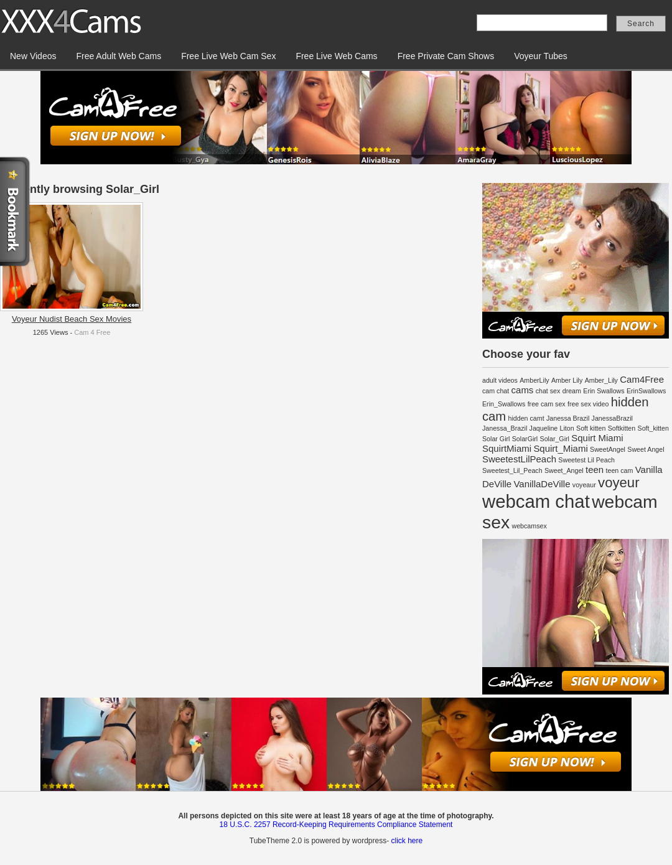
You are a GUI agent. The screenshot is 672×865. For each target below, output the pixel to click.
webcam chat (536, 501)
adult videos (500, 380)
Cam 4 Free (92, 332)
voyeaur (584, 485)
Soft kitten (590, 428)
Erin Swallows (603, 391)
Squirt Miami (597, 437)
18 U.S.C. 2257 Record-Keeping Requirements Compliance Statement (336, 824)
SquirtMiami (506, 448)
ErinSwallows (646, 391)
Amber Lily (566, 380)
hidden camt (526, 418)
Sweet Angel (645, 449)
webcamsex (528, 526)
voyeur (618, 482)
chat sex (548, 391)
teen (595, 469)
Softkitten (621, 428)
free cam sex (547, 404)
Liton (567, 428)
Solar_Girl (554, 438)
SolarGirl (525, 438)
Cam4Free (642, 379)
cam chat (495, 391)
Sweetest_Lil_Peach (512, 470)
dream (571, 391)
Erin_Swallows (503, 404)
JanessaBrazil (612, 418)
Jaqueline (544, 428)
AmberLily (534, 380)
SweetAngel (607, 449)
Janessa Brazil (567, 418)
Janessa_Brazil (504, 428)
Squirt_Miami (560, 448)
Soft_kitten (653, 428)
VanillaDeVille (542, 484)
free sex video (588, 404)
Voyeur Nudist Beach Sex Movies (71, 319)
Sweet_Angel (564, 470)
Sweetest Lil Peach (586, 460)
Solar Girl (496, 438)
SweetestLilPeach (519, 459)
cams (522, 390)
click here (406, 840)
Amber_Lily (601, 380)
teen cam (619, 470)
